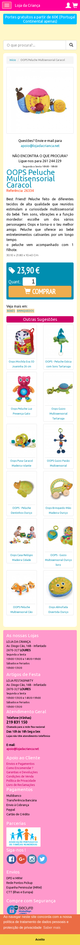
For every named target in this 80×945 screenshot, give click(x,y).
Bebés (11, 310)
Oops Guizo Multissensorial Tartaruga (58, 413)
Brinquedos (25, 310)
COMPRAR (40, 291)
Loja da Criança (27, 5)
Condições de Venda (19, 776)
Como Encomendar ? (19, 768)
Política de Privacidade (21, 780)
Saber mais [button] (51, 927)
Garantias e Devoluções (22, 772)
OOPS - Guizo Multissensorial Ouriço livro (58, 560)
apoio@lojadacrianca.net (40, 146)
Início (13, 60)
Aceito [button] (40, 939)
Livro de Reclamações (20, 785)
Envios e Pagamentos (20, 763)
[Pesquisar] (71, 45)
